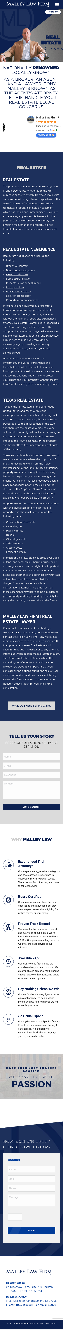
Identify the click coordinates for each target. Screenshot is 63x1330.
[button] (2, 127)
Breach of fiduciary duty (20, 270)
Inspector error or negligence (23, 283)
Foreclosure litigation (18, 278)
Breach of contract (17, 266)
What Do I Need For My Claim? (31, 705)
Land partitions (15, 287)
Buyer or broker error (18, 291)
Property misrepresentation (22, 300)
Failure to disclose (17, 274)
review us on (46, 134)
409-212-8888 (53, 12)
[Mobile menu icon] (57, 5)
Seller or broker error (18, 295)
